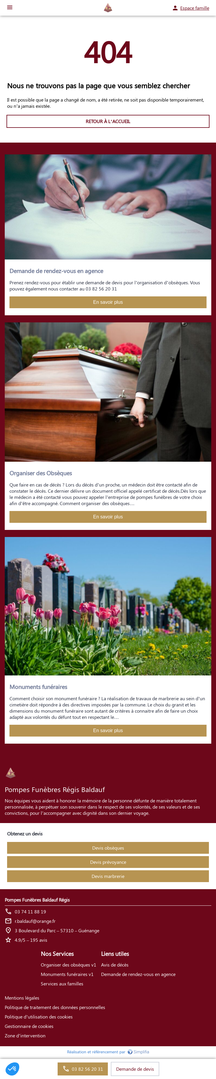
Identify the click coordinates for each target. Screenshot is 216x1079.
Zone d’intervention (25, 1035)
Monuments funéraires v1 (67, 974)
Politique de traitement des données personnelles (55, 1007)
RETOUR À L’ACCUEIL (108, 121)
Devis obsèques (108, 848)
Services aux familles (62, 983)
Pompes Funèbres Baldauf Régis (37, 900)
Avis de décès (115, 965)
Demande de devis (135, 1069)
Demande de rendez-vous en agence (138, 974)
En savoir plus (108, 302)
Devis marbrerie (108, 876)
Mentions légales (22, 998)
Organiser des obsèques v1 (68, 965)
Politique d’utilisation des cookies (39, 1016)
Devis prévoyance (108, 862)
